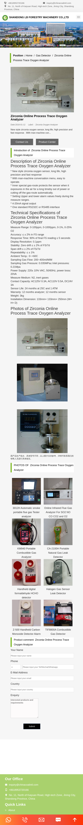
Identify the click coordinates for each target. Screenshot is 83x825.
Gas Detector (46, 55)
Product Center (50, 142)
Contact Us (25, 142)
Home (32, 55)
